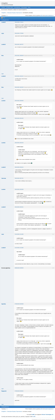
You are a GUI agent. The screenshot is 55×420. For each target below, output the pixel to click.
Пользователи (17, 7)
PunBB (33, 414)
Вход (29, 7)
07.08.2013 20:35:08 (19, 303)
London (3, 100)
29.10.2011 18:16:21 (19, 76)
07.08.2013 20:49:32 (19, 391)
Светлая (3, 178)
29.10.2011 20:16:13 (19, 167)
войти (41, 15)
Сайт (2, 73)
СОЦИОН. (4, 3)
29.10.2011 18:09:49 (19, 55)
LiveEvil (3, 22)
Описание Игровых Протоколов (14, 12)
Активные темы (9, 7)
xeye (2, 33)
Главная (3, 7)
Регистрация (24, 7)
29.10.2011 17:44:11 (19, 22)
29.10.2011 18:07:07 (19, 44)
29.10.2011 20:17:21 (19, 178)
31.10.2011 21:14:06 (19, 234)
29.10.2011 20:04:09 (19, 100)
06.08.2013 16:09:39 (19, 267)
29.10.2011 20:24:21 (19, 207)
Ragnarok (3, 391)
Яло (2, 55)
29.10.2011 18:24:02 (19, 87)
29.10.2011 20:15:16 (19, 142)
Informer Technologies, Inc (47, 414)
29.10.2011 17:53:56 (19, 33)
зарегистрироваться (49, 15)
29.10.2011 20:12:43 (19, 118)
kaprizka (3, 304)
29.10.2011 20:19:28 (19, 189)
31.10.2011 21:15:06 (19, 247)
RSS (4, 17)
